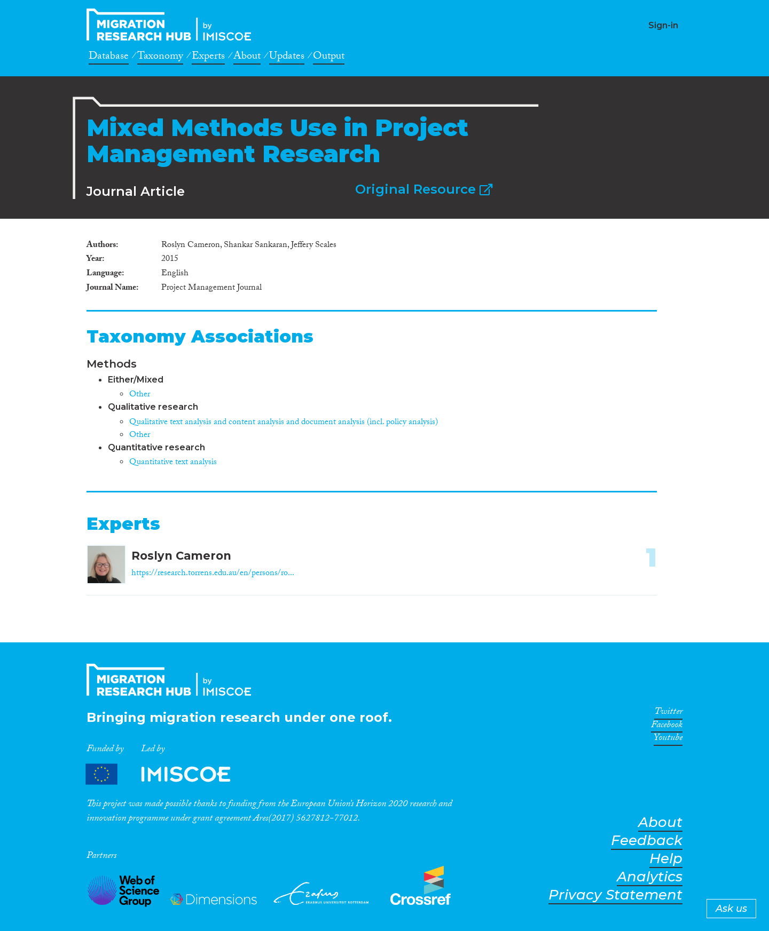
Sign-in (663, 25)
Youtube (668, 739)
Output (328, 58)
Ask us (731, 908)
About (247, 58)
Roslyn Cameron (181, 555)
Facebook (666, 726)
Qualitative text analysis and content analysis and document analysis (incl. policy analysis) (283, 423)
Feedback (646, 840)
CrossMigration (172, 25)
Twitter (668, 713)
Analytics (649, 877)
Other (139, 395)
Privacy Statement (615, 895)
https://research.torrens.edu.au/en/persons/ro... (212, 574)
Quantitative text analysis (173, 463)
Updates (286, 58)
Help (665, 858)
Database (109, 58)
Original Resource (423, 189)
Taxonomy (160, 58)
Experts (208, 58)
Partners (167, 774)
